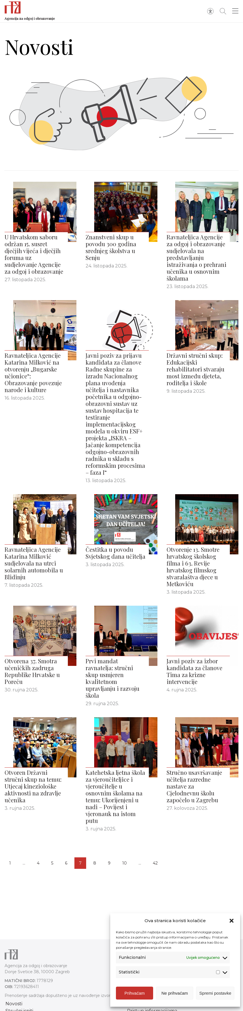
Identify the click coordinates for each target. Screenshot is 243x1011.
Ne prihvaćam (174, 993)
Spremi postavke (215, 993)
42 (155, 863)
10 (124, 863)
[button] (231, 921)
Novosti (13, 1003)
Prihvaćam (135, 993)
